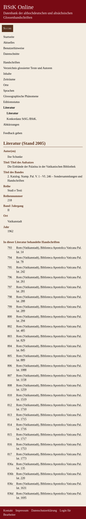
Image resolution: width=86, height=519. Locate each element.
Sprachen (8, 90)
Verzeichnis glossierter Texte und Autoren (27, 68)
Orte (6, 85)
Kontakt (8, 510)
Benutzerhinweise (13, 48)
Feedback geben (12, 133)
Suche (7, 28)
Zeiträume (9, 79)
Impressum (22, 510)
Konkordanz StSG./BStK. (22, 118)
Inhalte (7, 73)
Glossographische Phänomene (20, 96)
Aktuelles (9, 42)
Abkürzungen (11, 124)
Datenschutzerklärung (44, 510)
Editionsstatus (11, 102)
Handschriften (11, 62)
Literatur (9, 107)
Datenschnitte (11, 53)
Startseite (8, 36)
